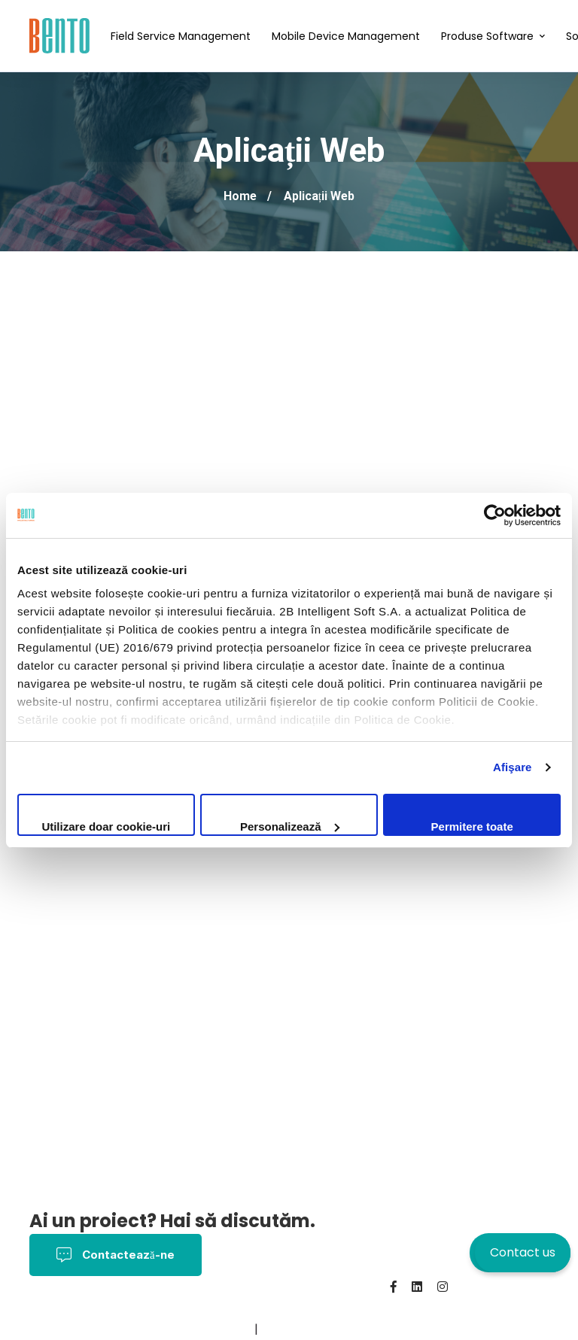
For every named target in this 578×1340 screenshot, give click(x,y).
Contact (128, 1329)
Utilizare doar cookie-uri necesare (105, 828)
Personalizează (289, 826)
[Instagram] (442, 1286)
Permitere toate (472, 826)
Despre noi (62, 1329)
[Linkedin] (417, 1286)
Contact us (522, 1252)
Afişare (512, 767)
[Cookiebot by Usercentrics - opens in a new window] (495, 515)
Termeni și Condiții (191, 1308)
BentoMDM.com (205, 1329)
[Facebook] (394, 1286)
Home (240, 196)
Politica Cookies (300, 1308)
